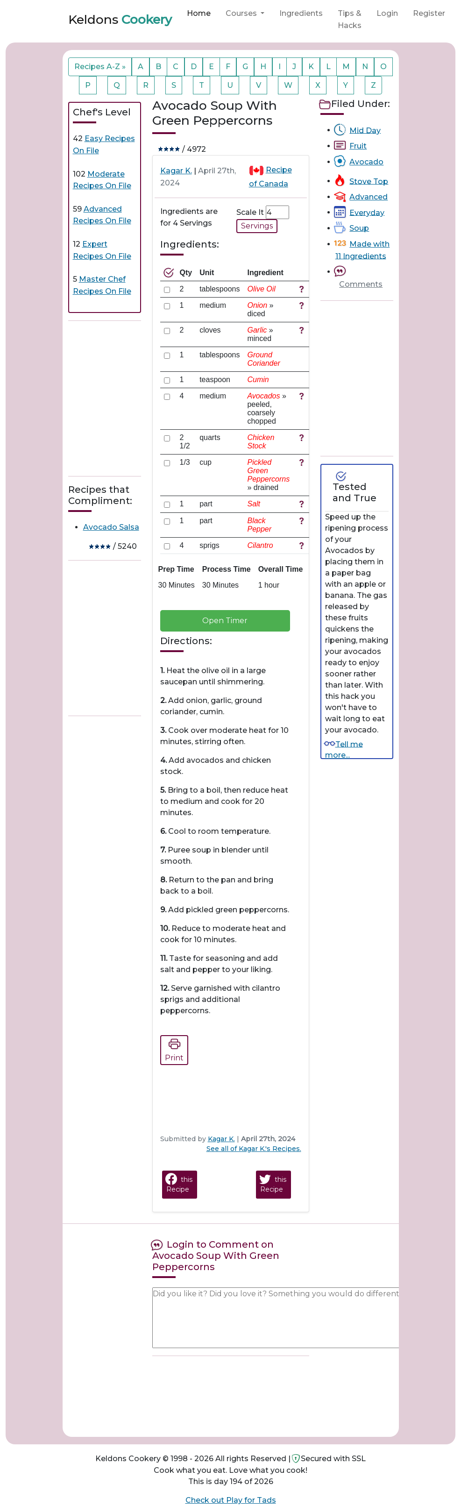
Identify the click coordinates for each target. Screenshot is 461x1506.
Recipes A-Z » (100, 66)
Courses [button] (242, 13)
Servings (257, 225)
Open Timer (225, 620)
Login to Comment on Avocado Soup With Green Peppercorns (215, 1255)
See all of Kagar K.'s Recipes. (253, 1148)
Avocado (366, 161)
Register (429, 13)
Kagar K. (176, 170)
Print (174, 1048)
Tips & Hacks (350, 19)
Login (387, 13)
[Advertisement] (138, 398)
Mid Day (365, 130)
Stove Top (368, 181)
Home (199, 13)
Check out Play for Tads (230, 1500)
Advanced (368, 196)
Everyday (366, 212)
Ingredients (301, 13)
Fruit (358, 146)
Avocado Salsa (111, 527)
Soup (359, 228)
